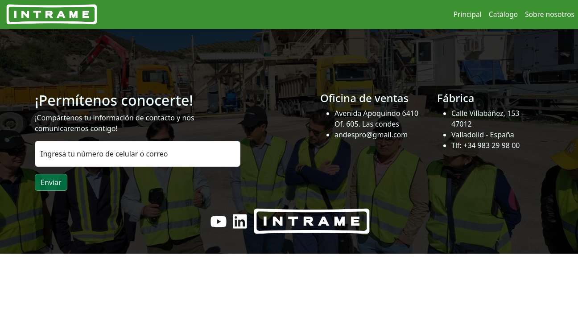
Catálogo (503, 14)
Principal (468, 14)
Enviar (51, 182)
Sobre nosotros (549, 14)
